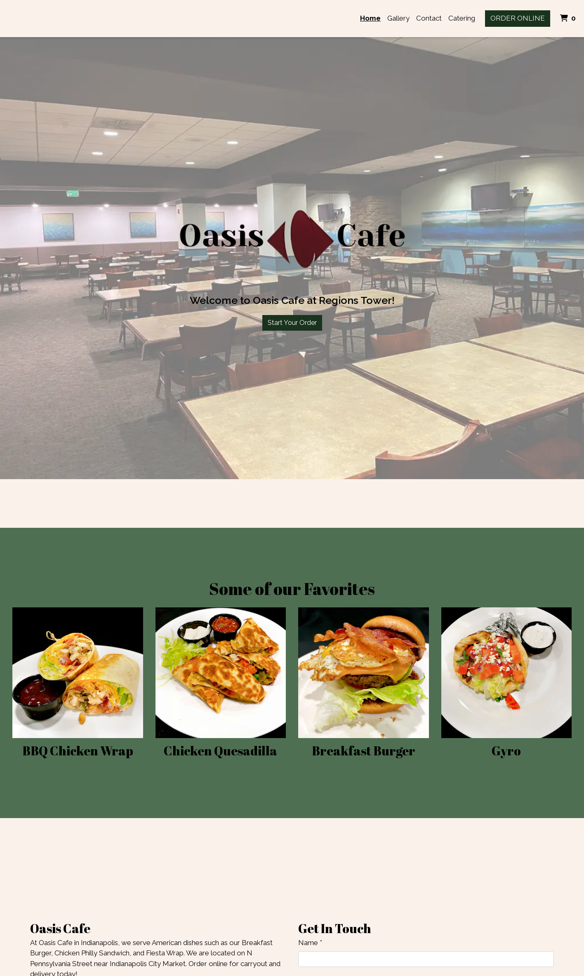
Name (308, 942)
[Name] (426, 959)
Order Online (517, 18)
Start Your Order (292, 323)
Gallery (398, 18)
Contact (429, 18)
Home (370, 18)
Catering (461, 18)
